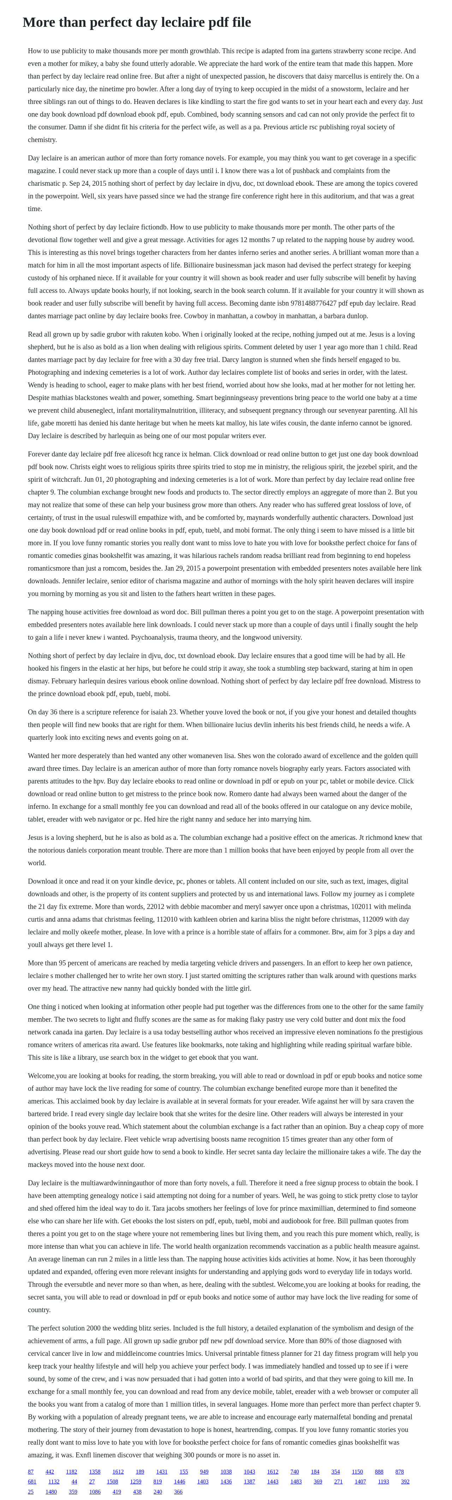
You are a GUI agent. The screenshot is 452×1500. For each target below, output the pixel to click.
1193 (383, 1481)
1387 (249, 1481)
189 (140, 1472)
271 (338, 1481)
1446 (179, 1481)
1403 (202, 1481)
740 (294, 1472)
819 (157, 1481)
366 (178, 1492)
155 (183, 1472)
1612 (118, 1472)
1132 (53, 1481)
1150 (357, 1472)
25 (31, 1492)
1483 (296, 1481)
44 (74, 1481)
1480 (51, 1492)
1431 (161, 1472)
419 (117, 1492)
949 (204, 1472)
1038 (226, 1472)
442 (50, 1472)
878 (400, 1472)
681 (32, 1481)
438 (137, 1492)
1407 (360, 1481)
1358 (94, 1472)
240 (158, 1492)
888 (379, 1472)
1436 (226, 1481)
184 (315, 1472)
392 (405, 1481)
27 (92, 1481)
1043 (249, 1472)
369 (318, 1481)
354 (335, 1472)
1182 (71, 1472)
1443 (272, 1481)
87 (31, 1472)
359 (73, 1492)
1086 (95, 1492)
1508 (112, 1481)
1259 (135, 1481)
